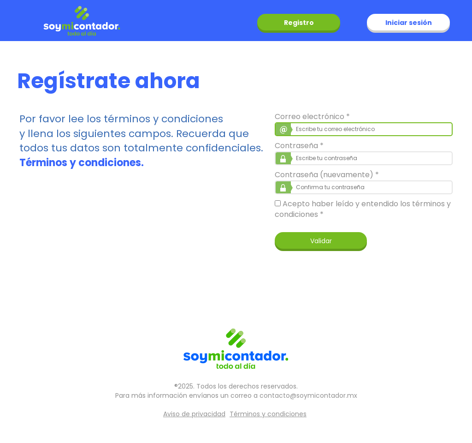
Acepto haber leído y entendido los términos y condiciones (363, 209)
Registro (299, 22)
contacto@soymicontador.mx (308, 395)
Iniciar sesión (408, 22)
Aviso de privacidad (194, 414)
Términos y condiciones (268, 414)
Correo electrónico (312, 116)
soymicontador (81, 21)
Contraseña (299, 145)
